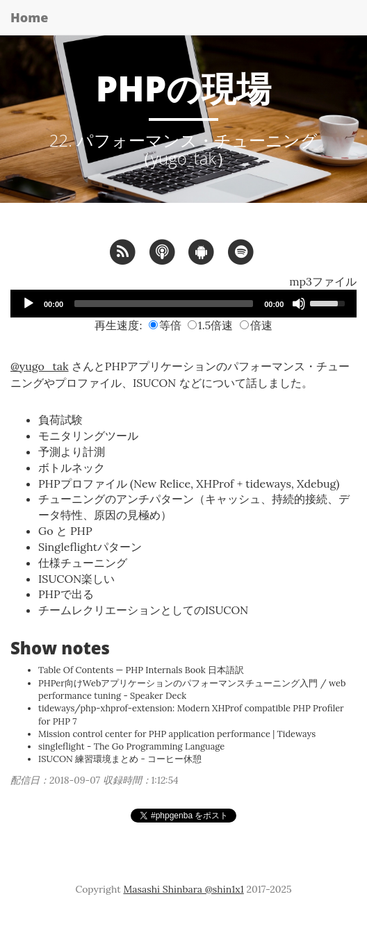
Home (29, 17)
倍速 (256, 325)
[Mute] (299, 304)
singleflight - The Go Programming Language (131, 746)
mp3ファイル (323, 281)
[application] (183, 303)
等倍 (165, 325)
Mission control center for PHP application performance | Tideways (177, 734)
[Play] (28, 304)
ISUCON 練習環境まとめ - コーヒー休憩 (120, 759)
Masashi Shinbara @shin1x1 (183, 889)
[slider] (163, 303)
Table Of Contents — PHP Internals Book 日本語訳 (141, 670)
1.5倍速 (210, 325)
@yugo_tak (39, 366)
